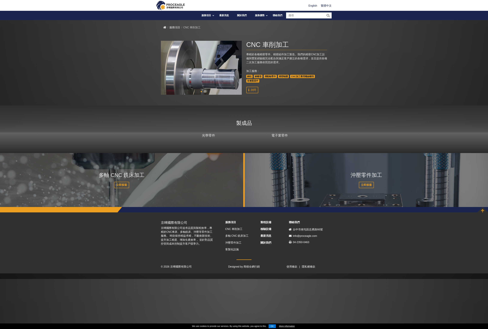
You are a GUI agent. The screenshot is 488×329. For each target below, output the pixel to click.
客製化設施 (232, 299)
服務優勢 (260, 15)
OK (272, 326)
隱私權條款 (308, 316)
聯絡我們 (277, 15)
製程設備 (265, 272)
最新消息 (224, 15)
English (312, 5)
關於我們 (242, 15)
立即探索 (121, 235)
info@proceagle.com (303, 285)
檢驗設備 (265, 279)
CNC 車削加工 (234, 279)
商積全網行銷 (252, 316)
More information (287, 326)
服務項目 (206, 15)
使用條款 (292, 316)
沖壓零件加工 (233, 292)
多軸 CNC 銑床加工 (237, 285)
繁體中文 (326, 5)
